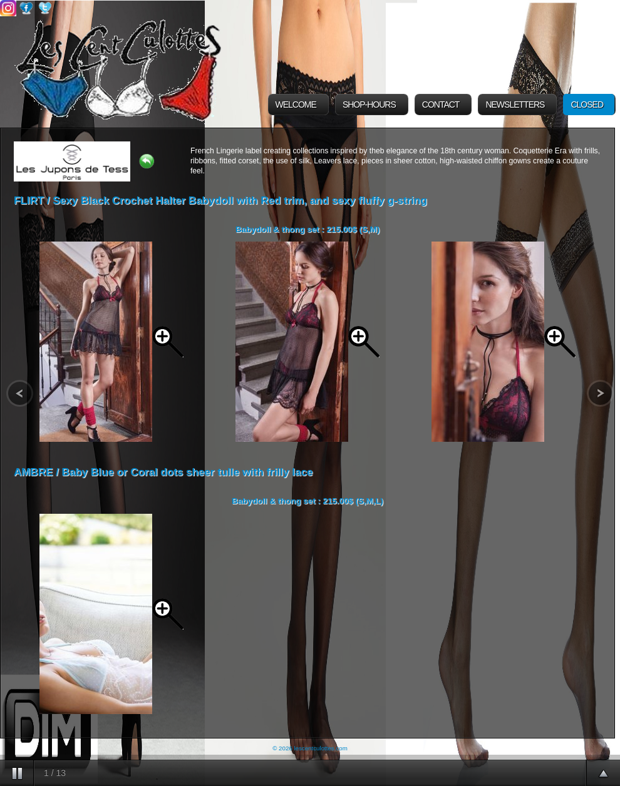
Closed (587, 105)
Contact (441, 105)
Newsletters (514, 105)
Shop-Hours (369, 105)
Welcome (296, 105)
